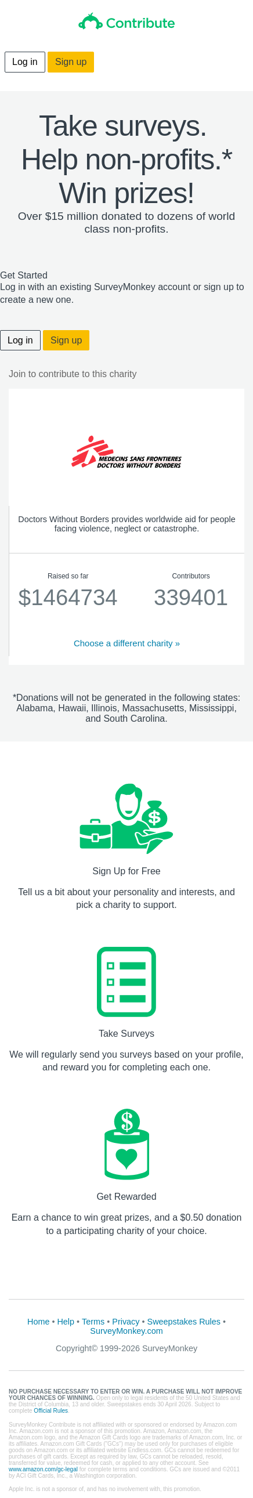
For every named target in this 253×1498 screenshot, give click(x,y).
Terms (93, 1321)
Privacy (125, 1321)
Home (38, 1321)
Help (65, 1321)
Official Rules (51, 1410)
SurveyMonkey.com (126, 1331)
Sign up (70, 62)
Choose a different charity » (127, 643)
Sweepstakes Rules (184, 1321)
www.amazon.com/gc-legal (43, 1469)
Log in (25, 62)
